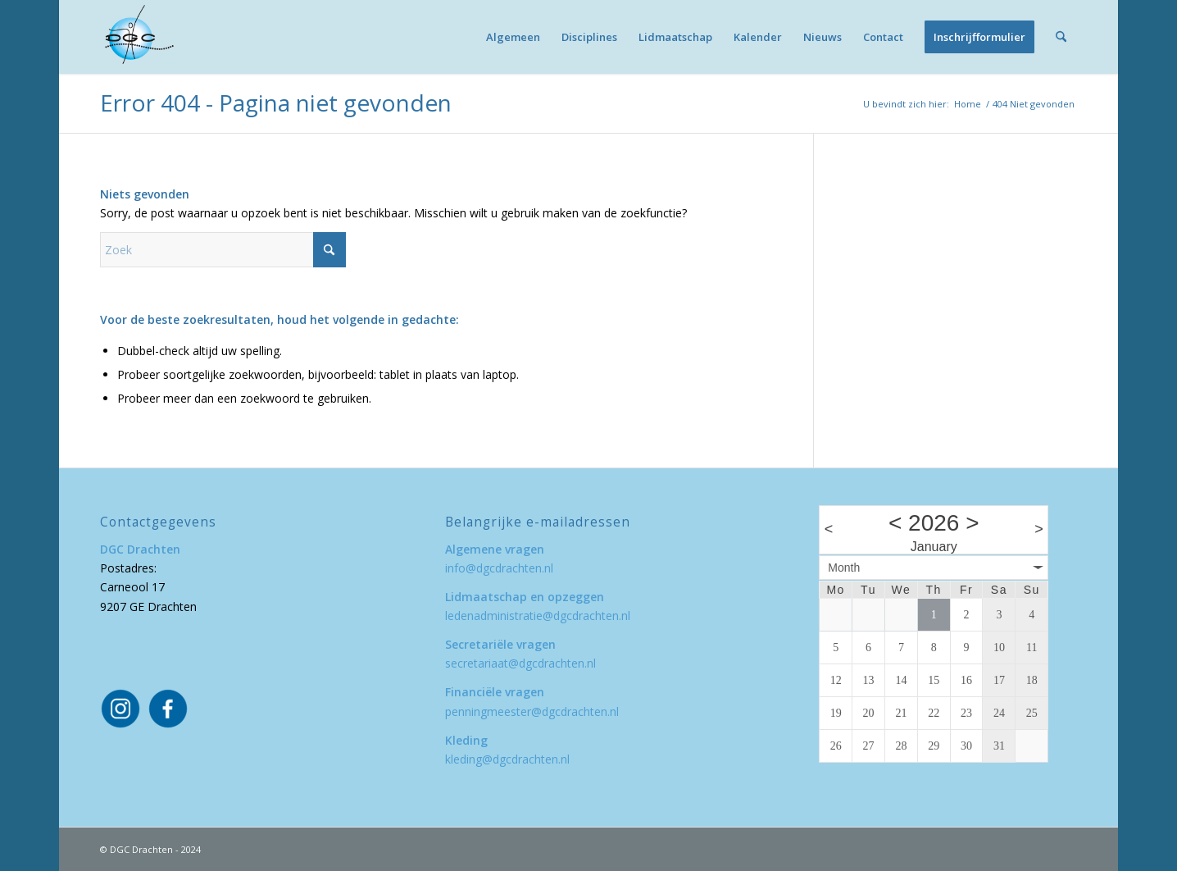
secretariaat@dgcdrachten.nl (520, 663)
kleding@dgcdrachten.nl (507, 759)
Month (844, 567)
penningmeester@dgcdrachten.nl (532, 711)
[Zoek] (1061, 37)
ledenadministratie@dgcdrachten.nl (537, 615)
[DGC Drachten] (137, 37)
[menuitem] (513, 37)
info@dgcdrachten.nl (499, 568)
